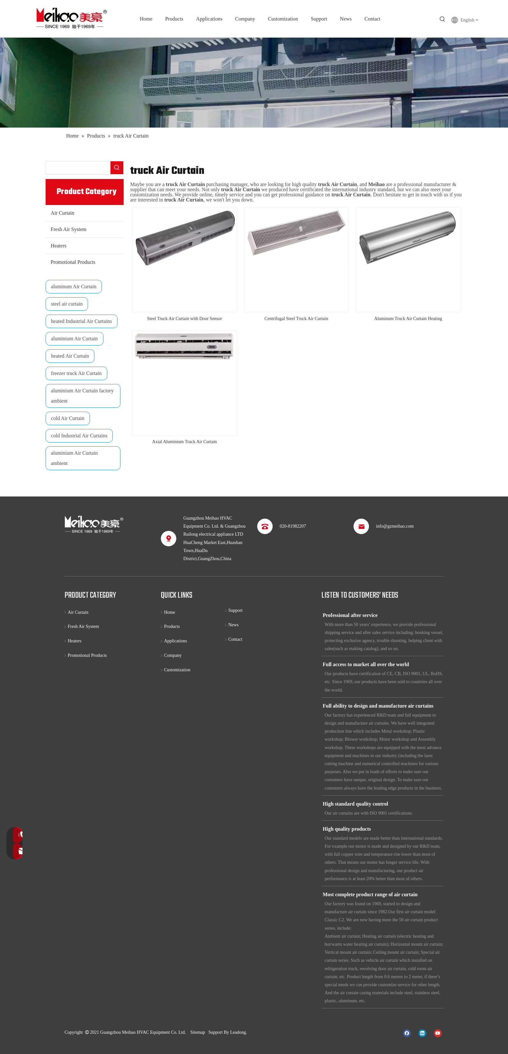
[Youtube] (438, 1033)
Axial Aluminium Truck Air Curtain (184, 441)
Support (235, 610)
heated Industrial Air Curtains (81, 321)
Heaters (58, 245)
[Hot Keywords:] (442, 19)
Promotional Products (73, 262)
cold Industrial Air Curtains (79, 435)
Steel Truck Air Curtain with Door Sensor (184, 318)
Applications (175, 641)
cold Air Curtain (67, 418)
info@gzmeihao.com (395, 526)
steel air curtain (67, 304)
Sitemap (197, 1032)
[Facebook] (407, 1033)
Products (172, 626)
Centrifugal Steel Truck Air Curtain (296, 318)
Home (169, 612)
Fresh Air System (68, 229)
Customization (177, 669)
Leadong (238, 1032)
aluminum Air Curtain (73, 286)
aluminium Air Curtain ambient (74, 458)
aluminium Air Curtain (74, 338)
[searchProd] (78, 167)
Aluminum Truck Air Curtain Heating (408, 318)
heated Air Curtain (70, 356)
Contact (235, 639)
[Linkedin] (422, 1033)
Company (172, 655)
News (233, 624)
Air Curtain (62, 213)
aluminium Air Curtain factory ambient (82, 396)
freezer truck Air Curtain (76, 373)
